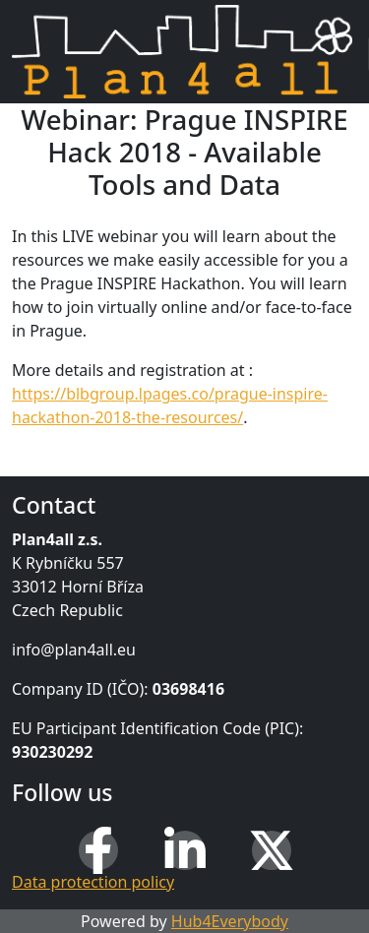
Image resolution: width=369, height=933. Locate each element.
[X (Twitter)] (271, 850)
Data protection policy (93, 882)
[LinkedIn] (185, 850)
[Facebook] (98, 850)
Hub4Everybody (229, 921)
